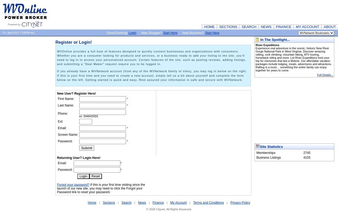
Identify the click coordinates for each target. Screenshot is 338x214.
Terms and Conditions (208, 203)
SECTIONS (228, 27)
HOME (209, 27)
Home (92, 203)
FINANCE (284, 27)
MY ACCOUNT (307, 27)
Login (132, 33)
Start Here (170, 33)
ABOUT (330, 27)
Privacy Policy (240, 203)
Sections (109, 203)
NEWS (266, 27)
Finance (158, 203)
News (142, 203)
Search (126, 203)
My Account (178, 203)
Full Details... (325, 74)
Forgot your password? (73, 185)
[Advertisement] (242, 12)
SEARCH (249, 27)
